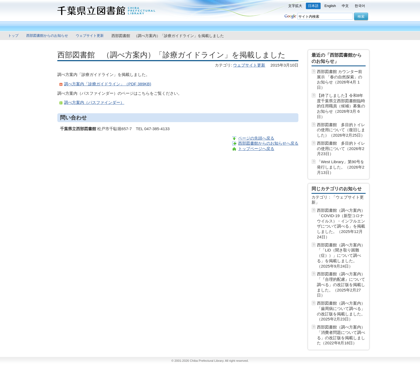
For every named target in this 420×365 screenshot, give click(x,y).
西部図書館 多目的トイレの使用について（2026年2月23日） (341, 148)
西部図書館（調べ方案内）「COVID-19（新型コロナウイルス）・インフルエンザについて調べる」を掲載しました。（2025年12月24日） (341, 223)
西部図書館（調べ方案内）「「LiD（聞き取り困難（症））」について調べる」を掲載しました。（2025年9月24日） (341, 255)
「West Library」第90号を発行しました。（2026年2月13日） (340, 167)
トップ (13, 36)
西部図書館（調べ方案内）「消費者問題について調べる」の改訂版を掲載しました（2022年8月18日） (341, 335)
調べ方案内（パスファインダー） (94, 102)
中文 (345, 6)
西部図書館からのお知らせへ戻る (268, 143)
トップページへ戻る (256, 148)
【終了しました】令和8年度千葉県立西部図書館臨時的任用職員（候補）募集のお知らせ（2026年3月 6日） (341, 106)
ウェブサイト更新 (90, 36)
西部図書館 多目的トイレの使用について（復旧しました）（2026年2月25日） (341, 130)
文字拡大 (295, 6)
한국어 (360, 6)
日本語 (313, 6)
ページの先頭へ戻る (256, 138)
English (330, 6)
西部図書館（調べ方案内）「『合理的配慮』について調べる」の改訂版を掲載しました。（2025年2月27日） (341, 284)
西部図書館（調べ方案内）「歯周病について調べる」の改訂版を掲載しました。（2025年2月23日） (341, 311)
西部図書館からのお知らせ (47, 36)
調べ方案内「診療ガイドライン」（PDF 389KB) (107, 84)
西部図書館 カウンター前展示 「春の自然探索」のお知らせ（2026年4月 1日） (339, 79)
